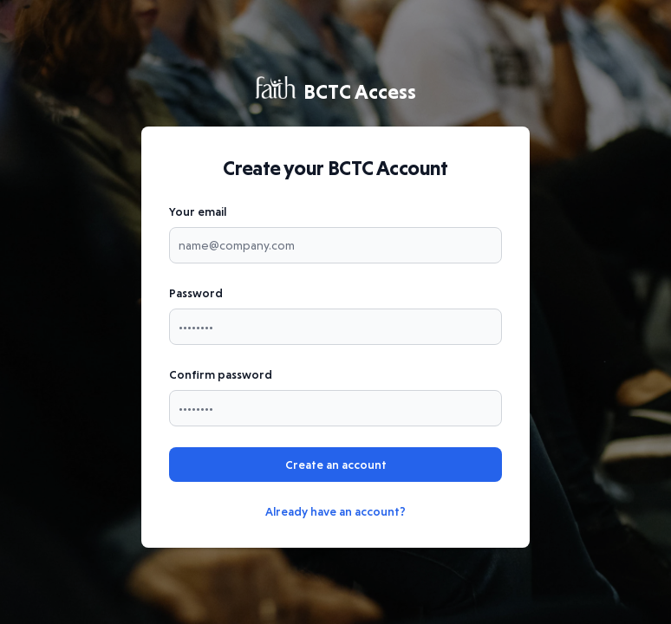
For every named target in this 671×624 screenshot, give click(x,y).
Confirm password (220, 374)
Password (196, 293)
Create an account (336, 464)
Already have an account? (335, 511)
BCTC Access (335, 90)
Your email (197, 211)
